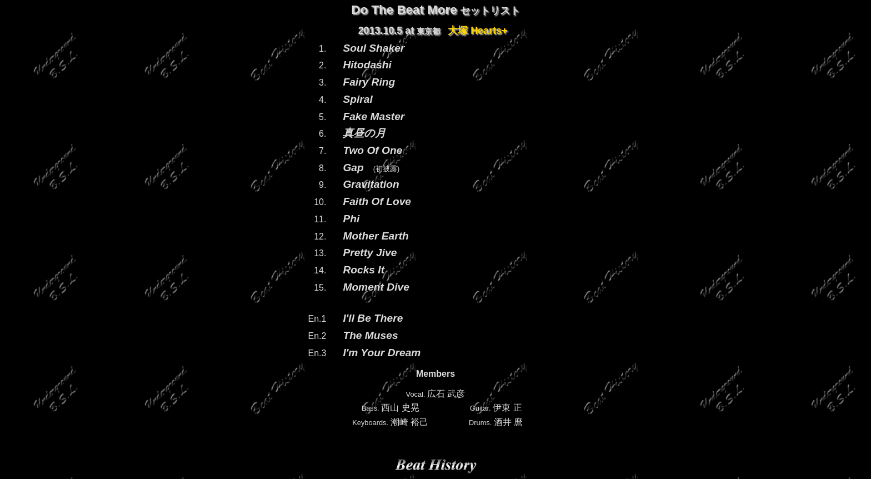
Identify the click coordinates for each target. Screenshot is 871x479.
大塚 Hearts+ (477, 30)
